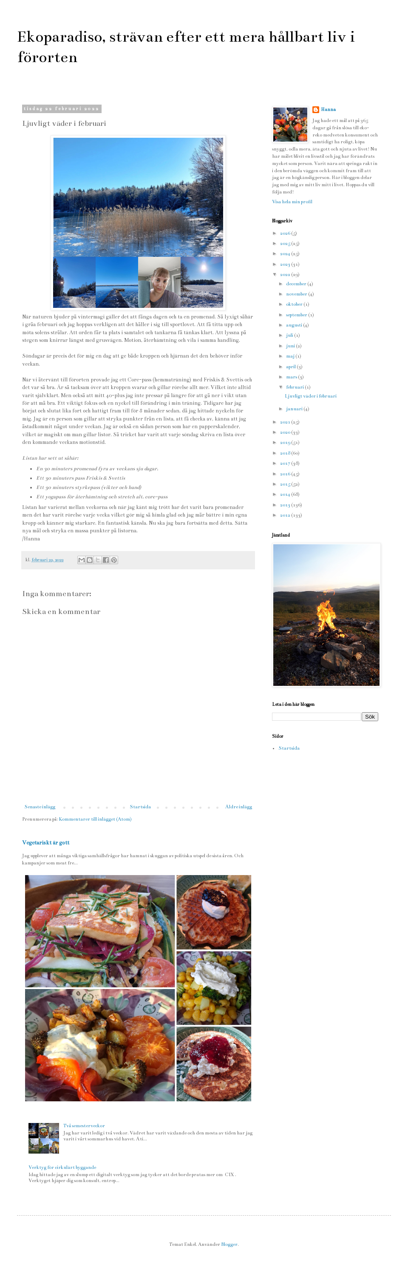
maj (290, 356)
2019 (285, 442)
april (291, 367)
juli (290, 335)
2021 (285, 422)
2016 (285, 474)
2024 (285, 253)
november (297, 294)
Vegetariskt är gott (45, 842)
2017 (285, 463)
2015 (285, 484)
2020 (285, 432)
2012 (285, 515)
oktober (294, 304)
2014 (285, 494)
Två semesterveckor (84, 1126)
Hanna (328, 109)
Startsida (140, 807)
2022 (285, 274)
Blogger (229, 1244)
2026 (285, 233)
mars (292, 377)
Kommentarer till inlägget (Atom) (95, 819)
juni (291, 346)
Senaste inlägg (39, 807)
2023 (285, 264)
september (297, 315)
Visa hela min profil (292, 202)
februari (295, 387)
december (296, 284)
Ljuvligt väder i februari (311, 396)
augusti (294, 325)
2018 (285, 453)
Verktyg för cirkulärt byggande (62, 1167)
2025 (285, 243)
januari (294, 409)
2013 (285, 505)
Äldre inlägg (238, 807)
